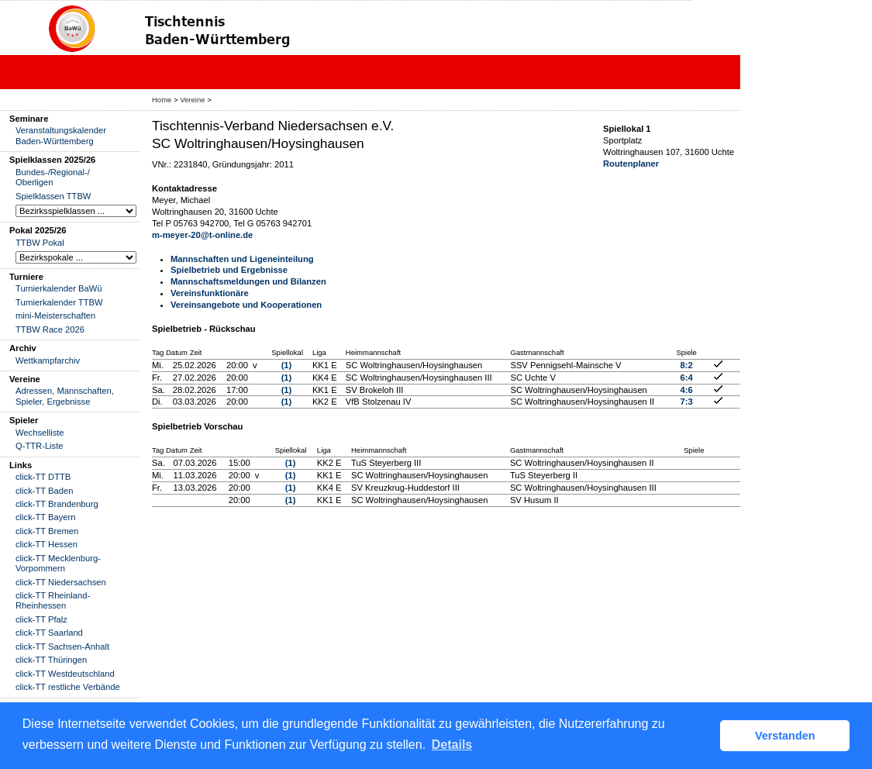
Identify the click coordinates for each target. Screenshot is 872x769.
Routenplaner (631, 163)
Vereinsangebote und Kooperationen (246, 304)
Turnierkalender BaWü (59, 288)
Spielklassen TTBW (53, 196)
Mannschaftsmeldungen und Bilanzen (248, 281)
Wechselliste (40, 432)
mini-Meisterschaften (55, 315)
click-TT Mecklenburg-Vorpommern (58, 563)
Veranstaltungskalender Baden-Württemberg (61, 135)
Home (161, 99)
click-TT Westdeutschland (65, 673)
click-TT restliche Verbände (68, 686)
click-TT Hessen (47, 544)
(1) (286, 365)
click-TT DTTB (43, 476)
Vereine (192, 99)
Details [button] (452, 744)
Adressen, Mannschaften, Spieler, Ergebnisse (65, 395)
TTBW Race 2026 (50, 329)
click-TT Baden (44, 490)
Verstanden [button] (785, 735)
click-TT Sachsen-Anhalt (62, 646)
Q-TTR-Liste (40, 445)
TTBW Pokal (40, 242)
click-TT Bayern (46, 517)
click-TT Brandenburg (57, 504)
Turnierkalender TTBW (59, 302)
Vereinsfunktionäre (210, 293)
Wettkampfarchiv (48, 360)
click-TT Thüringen (51, 659)
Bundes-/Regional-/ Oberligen (53, 177)
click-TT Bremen (47, 531)
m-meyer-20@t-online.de (202, 235)
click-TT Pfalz (41, 619)
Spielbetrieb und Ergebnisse (229, 269)
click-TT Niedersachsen (61, 582)
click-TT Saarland (49, 632)
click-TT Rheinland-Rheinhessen (53, 600)
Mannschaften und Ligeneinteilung (242, 259)
